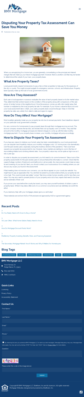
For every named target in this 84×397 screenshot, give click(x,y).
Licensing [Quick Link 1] (5, 289)
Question (5, 349)
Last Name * (6, 317)
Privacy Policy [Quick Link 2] (6, 293)
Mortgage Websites (17, 388)
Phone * (5, 334)
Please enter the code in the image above (16, 366)
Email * (4, 325)
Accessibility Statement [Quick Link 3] (10, 297)
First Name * (6, 309)
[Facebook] (81, 392)
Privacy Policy (52, 345)
